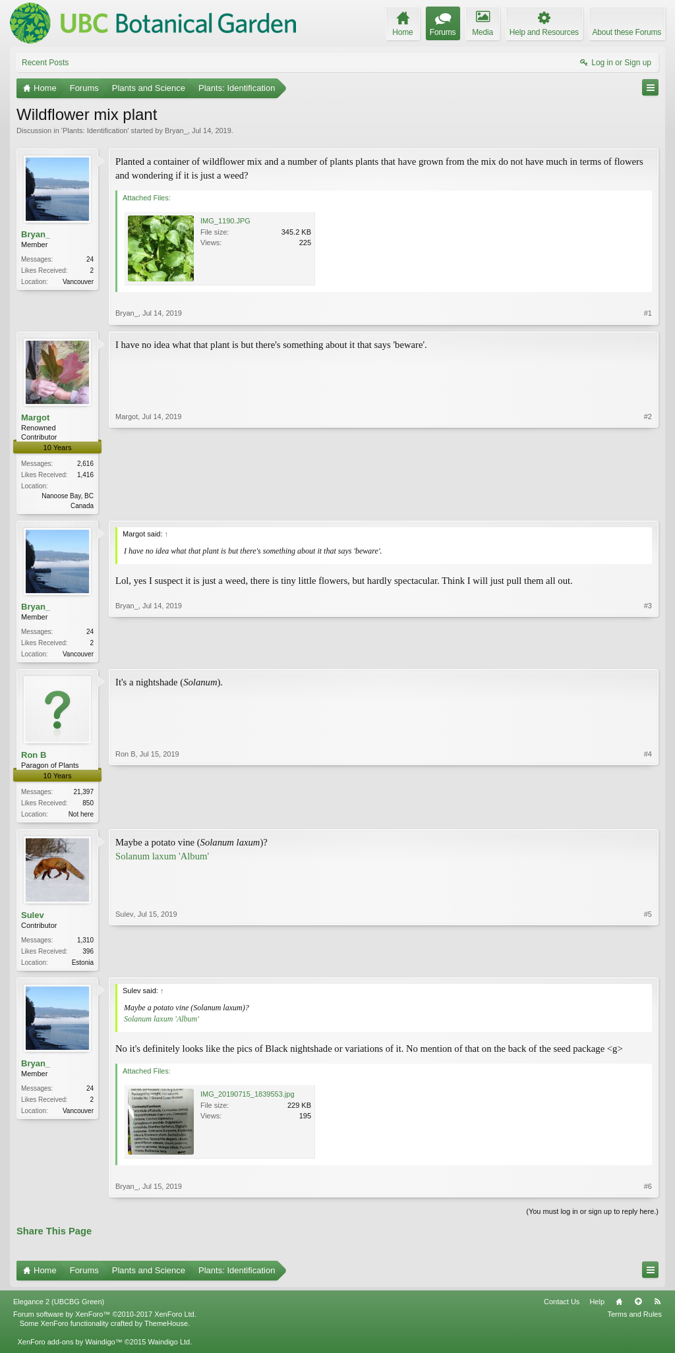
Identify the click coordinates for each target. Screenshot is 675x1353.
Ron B (33, 758)
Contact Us (561, 1307)
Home (619, 1306)
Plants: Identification (95, 130)
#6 (648, 1191)
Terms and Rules (634, 1319)
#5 (648, 965)
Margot (35, 417)
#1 (648, 313)
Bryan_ (176, 130)
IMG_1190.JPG (225, 221)
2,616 (85, 463)
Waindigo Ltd (169, 1347)
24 (90, 259)
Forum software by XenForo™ (104, 1319)
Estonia (83, 966)
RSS (657, 1306)
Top (638, 1306)
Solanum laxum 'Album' (162, 859)
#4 (648, 815)
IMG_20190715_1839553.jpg (247, 1099)
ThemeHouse (166, 1329)
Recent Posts (45, 62)
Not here (81, 816)
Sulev (32, 919)
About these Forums (627, 32)
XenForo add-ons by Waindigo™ (69, 1347)
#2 (648, 504)
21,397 (83, 794)
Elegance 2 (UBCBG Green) (58, 1307)
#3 (648, 654)
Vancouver (78, 281)
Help (596, 1307)
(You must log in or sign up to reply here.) (592, 1217)
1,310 (85, 944)
